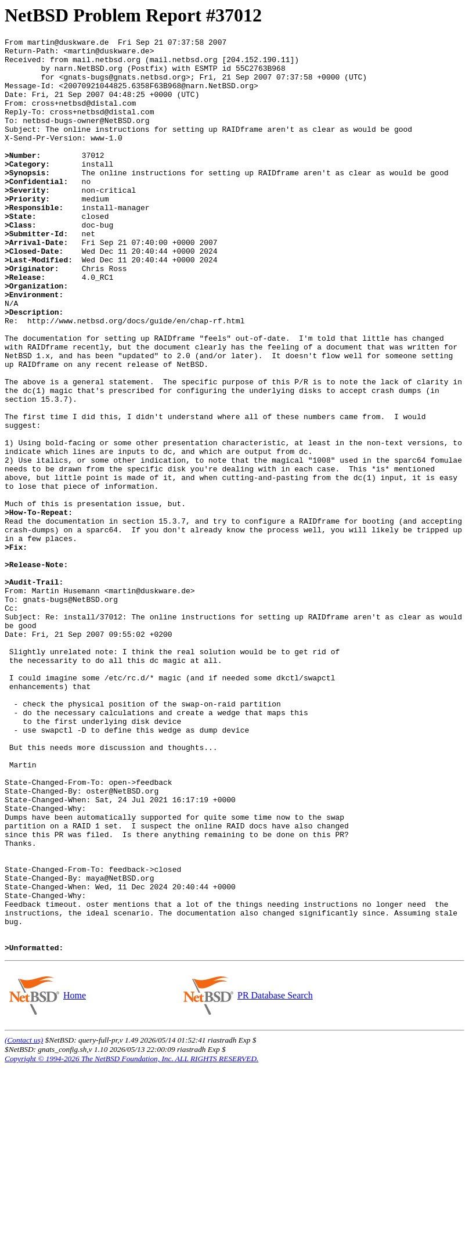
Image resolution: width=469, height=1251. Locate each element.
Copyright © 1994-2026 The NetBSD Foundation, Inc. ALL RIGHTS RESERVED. (131, 1241)
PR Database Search (275, 1178)
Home (74, 1178)
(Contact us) (24, 1222)
